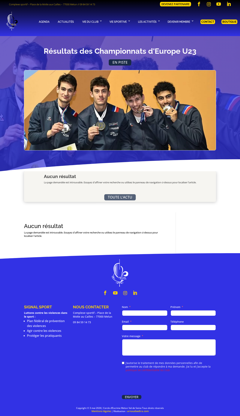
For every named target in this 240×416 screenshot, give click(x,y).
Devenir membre (179, 21)
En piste (120, 62)
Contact (207, 21)
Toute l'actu (120, 197)
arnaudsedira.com (138, 411)
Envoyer (131, 397)
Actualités (66, 21)
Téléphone (177, 321)
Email (125, 321)
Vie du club (90, 21)
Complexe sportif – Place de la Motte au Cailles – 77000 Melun (92, 314)
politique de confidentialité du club (148, 370)
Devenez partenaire (175, 4)
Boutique (229, 21)
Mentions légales (101, 411)
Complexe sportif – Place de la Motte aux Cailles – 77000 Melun (43, 4)
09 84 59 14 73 (87, 4)
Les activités (147, 21)
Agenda (44, 21)
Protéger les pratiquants (44, 336)
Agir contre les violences (44, 331)
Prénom (175, 307)
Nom (125, 307)
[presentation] (150, 384)
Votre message (131, 336)
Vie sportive (118, 21)
